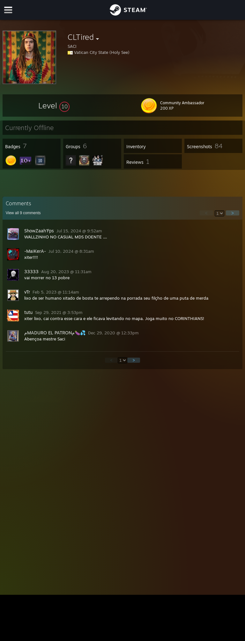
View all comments (23, 213)
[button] (54, 105)
